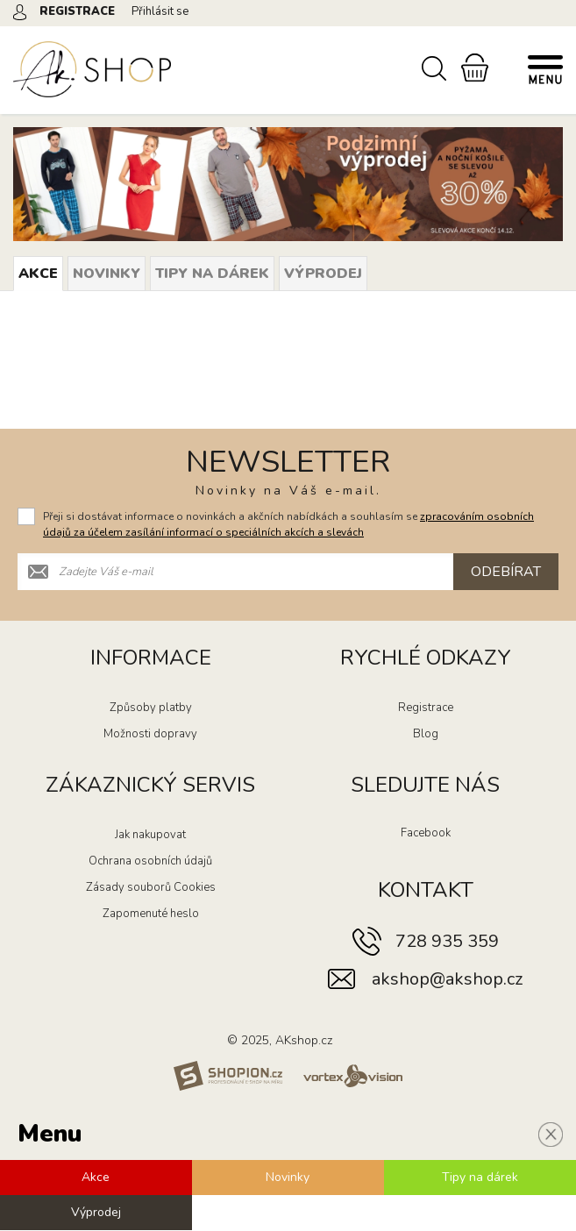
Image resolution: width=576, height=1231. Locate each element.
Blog (425, 735)
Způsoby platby (151, 708)
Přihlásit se (160, 11)
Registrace (425, 708)
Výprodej (323, 273)
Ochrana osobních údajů (150, 862)
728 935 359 (447, 942)
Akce (38, 273)
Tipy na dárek (212, 273)
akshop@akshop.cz (447, 980)
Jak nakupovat (150, 835)
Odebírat (506, 572)
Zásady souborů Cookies (151, 888)
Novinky (106, 273)
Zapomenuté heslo (151, 914)
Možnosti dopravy (150, 735)
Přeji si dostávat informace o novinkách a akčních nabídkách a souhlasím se (288, 525)
